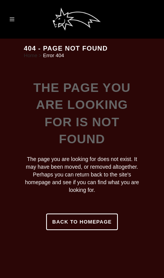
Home (31, 55)
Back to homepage (82, 222)
